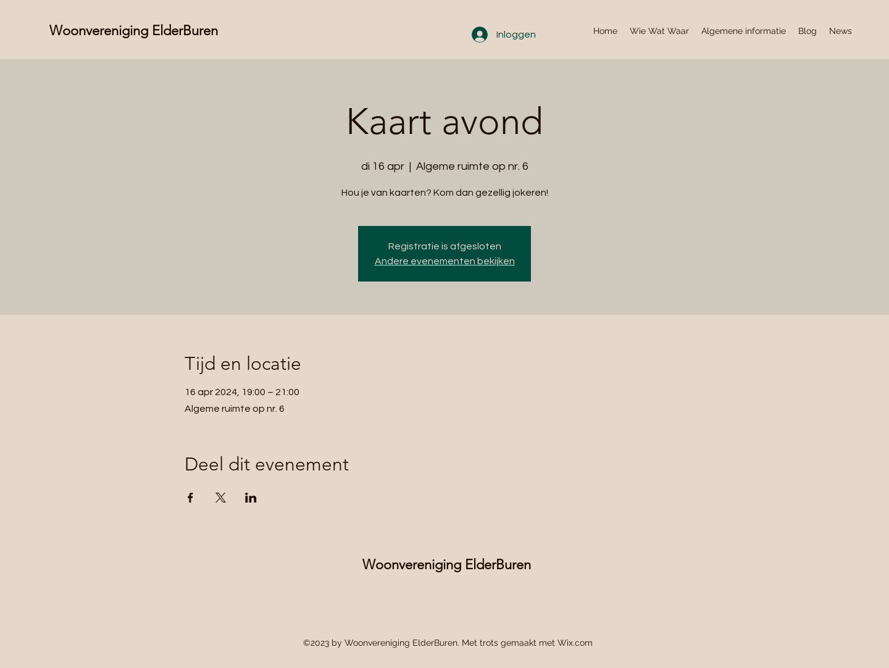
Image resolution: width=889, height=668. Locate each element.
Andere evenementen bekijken (445, 261)
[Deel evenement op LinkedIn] (251, 498)
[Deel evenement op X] (221, 498)
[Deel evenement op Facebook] (190, 498)
